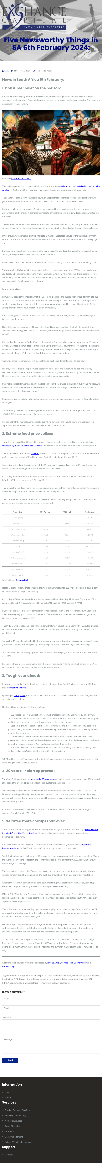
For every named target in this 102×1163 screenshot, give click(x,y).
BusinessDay (8, 966)
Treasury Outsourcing (15, 1115)
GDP (16, 979)
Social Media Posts (43, 71)
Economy (57, 975)
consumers (12, 975)
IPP (91, 979)
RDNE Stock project (21, 178)
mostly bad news (18, 687)
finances (95, 975)
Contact (9, 1154)
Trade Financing (12, 1126)
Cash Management (14, 1136)
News (41, 982)
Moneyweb (53, 962)
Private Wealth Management (18, 1142)
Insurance (9, 1131)
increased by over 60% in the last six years (22, 445)
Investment (73, 979)
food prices (7, 979)
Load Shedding (17, 982)
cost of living (35, 975)
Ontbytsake (19, 695)
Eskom (75, 975)
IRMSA (5, 982)
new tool (35, 453)
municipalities (31, 982)
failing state (85, 975)
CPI (44, 975)
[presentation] (21, 1029)
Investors (83, 979)
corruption (23, 975)
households (24, 979)
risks (47, 982)
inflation (35, 979)
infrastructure (46, 979)
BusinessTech (21, 579)
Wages (66, 982)
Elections (66, 975)
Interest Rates (60, 979)
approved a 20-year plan (42, 779)
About (8, 1097)
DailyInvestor (80, 962)
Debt (49, 975)
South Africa (56, 982)
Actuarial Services (13, 1120)
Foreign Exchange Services (17, 1110)
